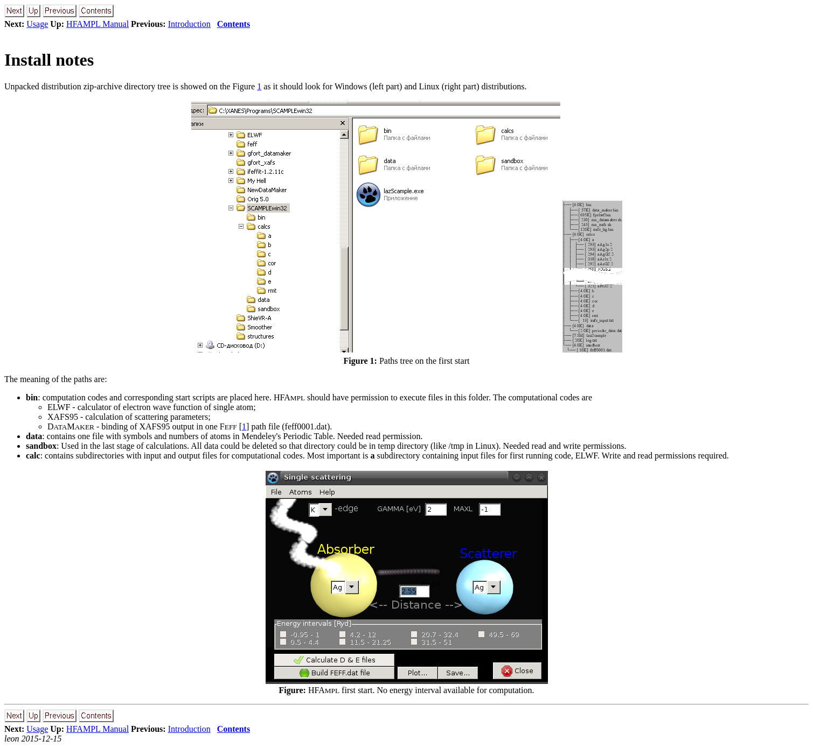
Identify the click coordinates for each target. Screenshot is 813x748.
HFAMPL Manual (97, 24)
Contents (233, 24)
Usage (37, 24)
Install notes (49, 59)
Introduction (189, 24)
